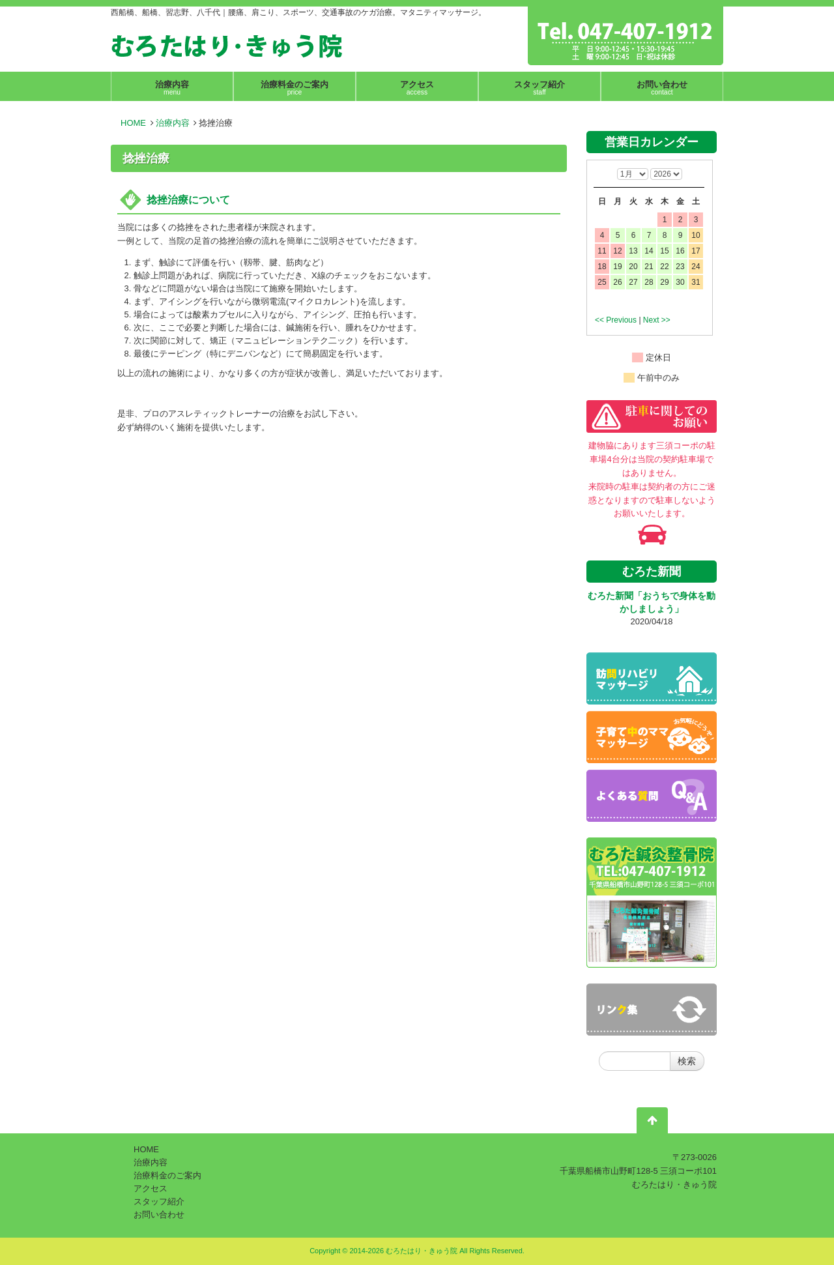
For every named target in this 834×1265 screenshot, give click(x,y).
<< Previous (616, 320)
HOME (133, 123)
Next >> (656, 320)
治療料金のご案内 (167, 1175)
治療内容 (173, 123)
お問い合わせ (159, 1214)
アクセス (150, 1188)
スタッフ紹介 (159, 1201)
